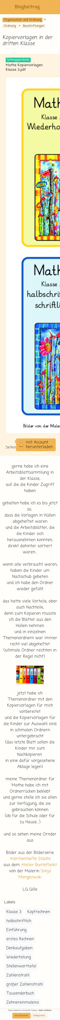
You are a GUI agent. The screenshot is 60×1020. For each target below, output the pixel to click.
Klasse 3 (13, 912)
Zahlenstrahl (17, 975)
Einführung (16, 930)
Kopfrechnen (38, 912)
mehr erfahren (44, 1010)
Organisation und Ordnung (22, 20)
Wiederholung (18, 957)
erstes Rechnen (20, 939)
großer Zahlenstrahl (24, 984)
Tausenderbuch (20, 993)
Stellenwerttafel (21, 966)
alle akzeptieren (21, 1015)
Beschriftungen (33, 26)
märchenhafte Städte (30, 859)
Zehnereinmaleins (22, 1002)
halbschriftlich (18, 921)
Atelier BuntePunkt (39, 865)
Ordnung (10, 26)
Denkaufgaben (19, 948)
